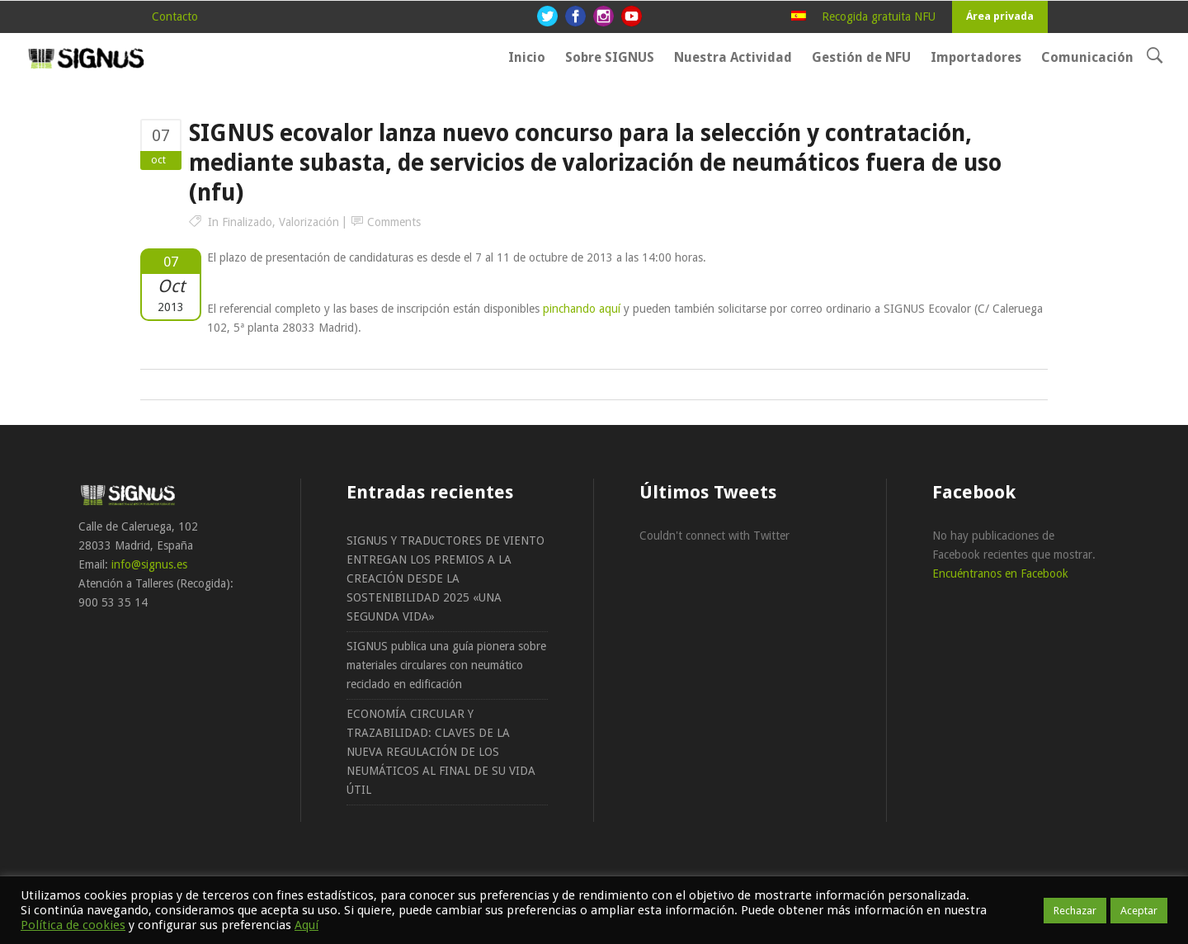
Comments (394, 222)
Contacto (175, 16)
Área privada (1000, 16)
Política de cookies (73, 925)
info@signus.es (149, 564)
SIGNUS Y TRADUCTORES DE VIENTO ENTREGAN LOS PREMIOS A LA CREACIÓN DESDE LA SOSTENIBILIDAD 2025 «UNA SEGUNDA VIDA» (445, 578)
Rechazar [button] (1075, 910)
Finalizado (247, 222)
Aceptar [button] (1138, 910)
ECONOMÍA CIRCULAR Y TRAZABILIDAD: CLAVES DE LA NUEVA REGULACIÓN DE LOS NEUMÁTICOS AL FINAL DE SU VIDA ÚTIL (440, 751)
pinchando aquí (581, 308)
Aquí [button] (306, 925)
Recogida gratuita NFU (879, 16)
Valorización (309, 222)
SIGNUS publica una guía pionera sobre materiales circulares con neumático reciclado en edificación (446, 665)
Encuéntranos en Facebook (1000, 573)
